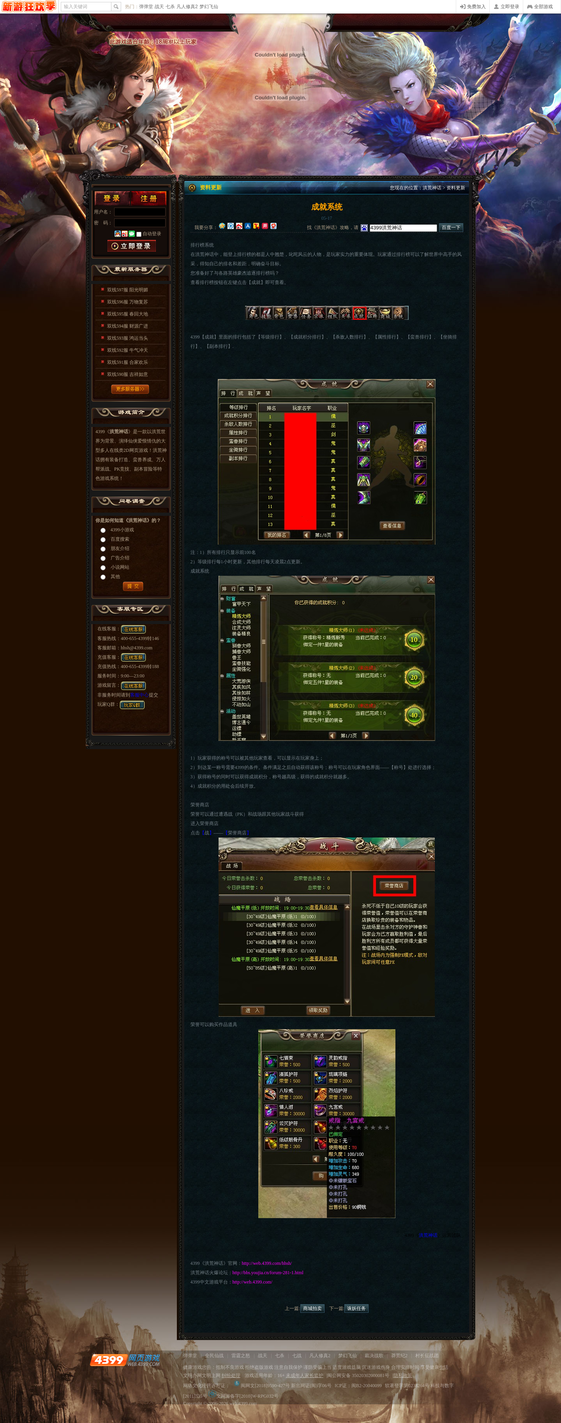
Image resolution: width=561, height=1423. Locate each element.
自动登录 (152, 233)
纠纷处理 (231, 1375)
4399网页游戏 (29, 6)
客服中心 (139, 695)
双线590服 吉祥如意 (127, 374)
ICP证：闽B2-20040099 (358, 1385)
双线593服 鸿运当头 (127, 338)
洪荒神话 (432, 187)
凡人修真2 (187, 6)
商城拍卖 (312, 1308)
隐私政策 (402, 1375)
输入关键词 (75, 6)
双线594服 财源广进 (127, 326)
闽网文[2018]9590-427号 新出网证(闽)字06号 (282, 1385)
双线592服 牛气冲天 (127, 350)
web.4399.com (243, 1403)
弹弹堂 (146, 6)
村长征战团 (427, 1355)
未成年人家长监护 (304, 1375)
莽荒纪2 (399, 1355)
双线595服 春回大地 (127, 314)
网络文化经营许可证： (206, 1385)
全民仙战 (214, 1355)
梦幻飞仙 (208, 6)
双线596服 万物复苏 (127, 302)
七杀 (170, 6)
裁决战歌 (374, 1355)
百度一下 (451, 227)
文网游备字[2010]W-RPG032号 (243, 1396)
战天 (159, 6)
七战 (297, 1355)
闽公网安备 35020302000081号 (358, 1375)
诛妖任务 (356, 1308)
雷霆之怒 (240, 1355)
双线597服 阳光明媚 (127, 290)
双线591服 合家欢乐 (127, 362)
